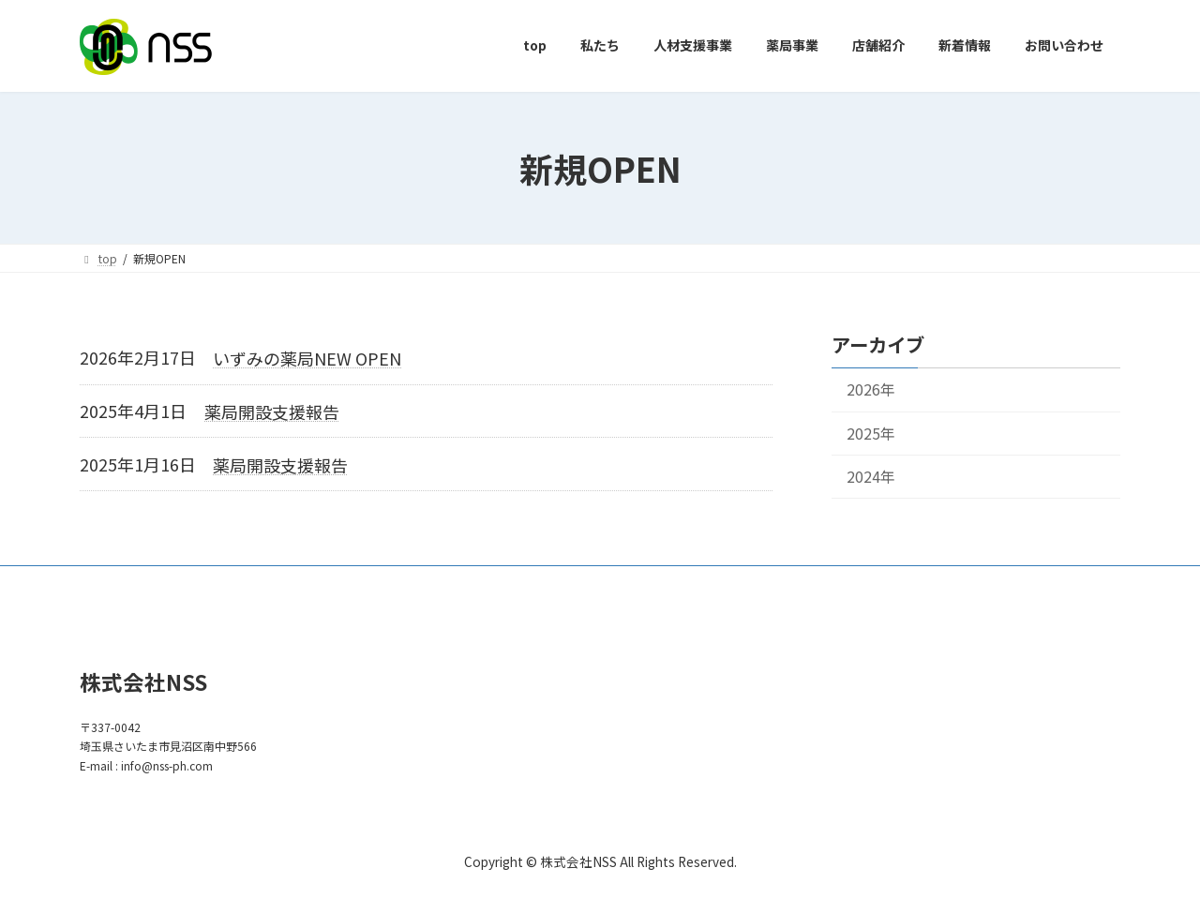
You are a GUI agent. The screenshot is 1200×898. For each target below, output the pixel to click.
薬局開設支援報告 (271, 411)
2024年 (871, 475)
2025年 (871, 432)
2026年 (871, 389)
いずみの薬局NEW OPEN (307, 358)
